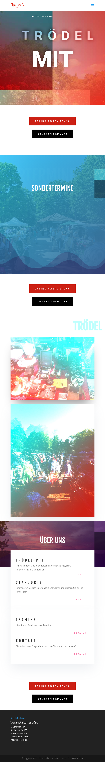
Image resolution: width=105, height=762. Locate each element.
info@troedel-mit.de (19, 740)
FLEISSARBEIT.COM (74, 758)
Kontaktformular (52, 134)
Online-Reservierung (52, 121)
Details (80, 574)
